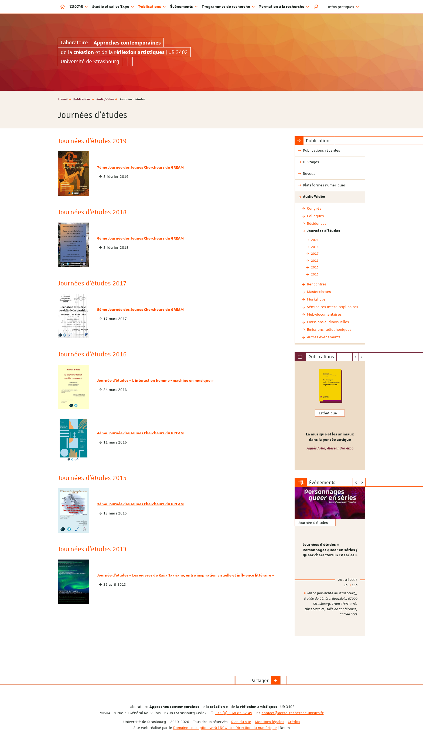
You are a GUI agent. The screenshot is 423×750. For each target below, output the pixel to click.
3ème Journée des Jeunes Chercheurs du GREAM (140, 504)
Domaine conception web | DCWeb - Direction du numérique (225, 727)
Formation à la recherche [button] (284, 6)
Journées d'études (323, 231)
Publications (81, 99)
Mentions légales (269, 721)
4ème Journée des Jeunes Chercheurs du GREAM (140, 433)
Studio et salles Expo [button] (113, 6)
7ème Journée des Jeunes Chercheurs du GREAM (140, 167)
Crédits (294, 721)
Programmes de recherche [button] (228, 6)
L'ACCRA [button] (79, 6)
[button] (316, 6)
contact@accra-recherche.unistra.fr (293, 712)
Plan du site (241, 721)
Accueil (62, 99)
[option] (330, 415)
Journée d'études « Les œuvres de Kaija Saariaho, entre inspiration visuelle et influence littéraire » (185, 575)
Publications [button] (152, 6)
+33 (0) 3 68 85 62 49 (233, 712)
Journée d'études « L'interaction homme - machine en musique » (155, 380)
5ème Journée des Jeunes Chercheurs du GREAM (140, 309)
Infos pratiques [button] (343, 6)
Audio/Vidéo (105, 99)
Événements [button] (184, 6)
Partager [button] (259, 680)
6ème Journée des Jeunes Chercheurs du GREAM (140, 238)
